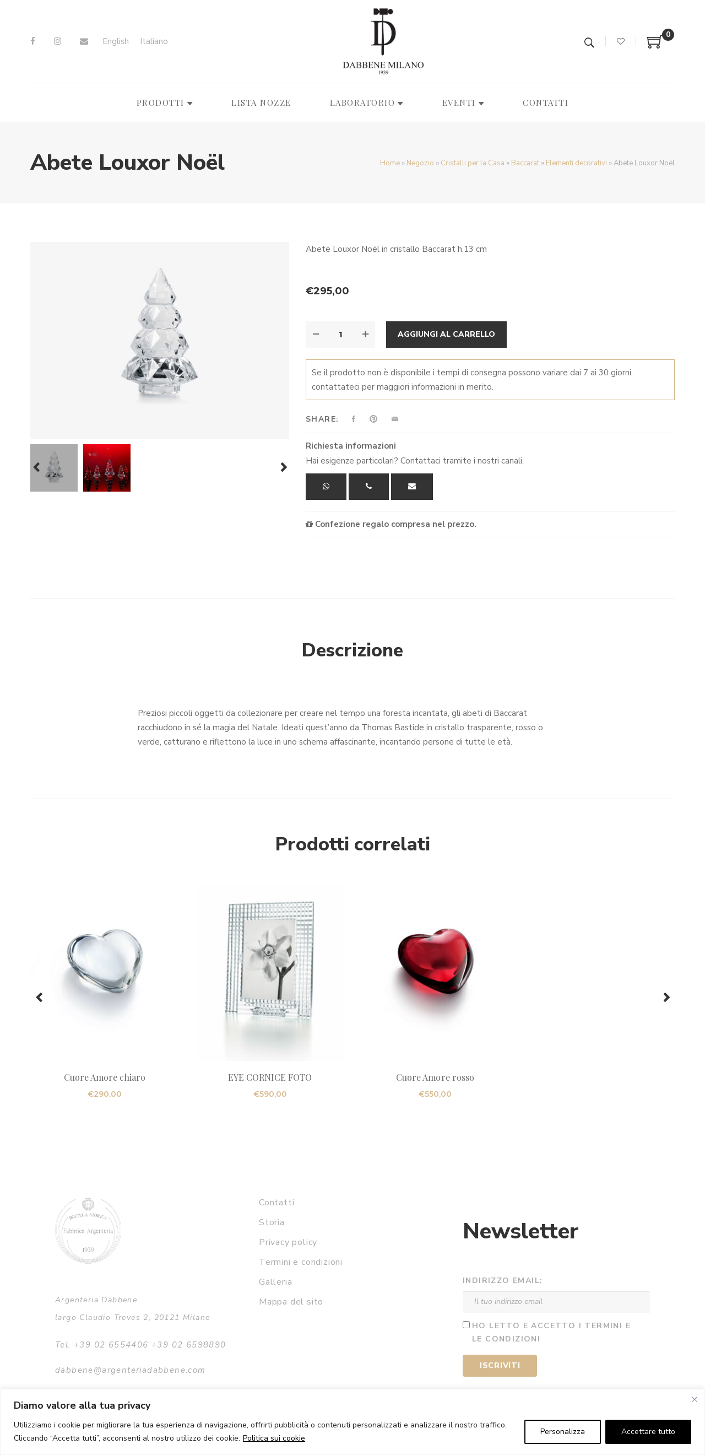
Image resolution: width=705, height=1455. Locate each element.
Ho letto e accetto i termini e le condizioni (551, 1333)
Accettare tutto (648, 1431)
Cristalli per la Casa (473, 163)
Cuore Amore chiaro (105, 1077)
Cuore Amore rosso (435, 1077)
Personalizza (562, 1431)
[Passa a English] (115, 41)
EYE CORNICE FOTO (270, 1077)
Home (390, 163)
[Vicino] (694, 1399)
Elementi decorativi (576, 163)
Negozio (420, 163)
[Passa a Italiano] (153, 41)
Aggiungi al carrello (446, 334)
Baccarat (525, 163)
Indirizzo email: (503, 1280)
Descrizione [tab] (352, 650)
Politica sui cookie (274, 1438)
